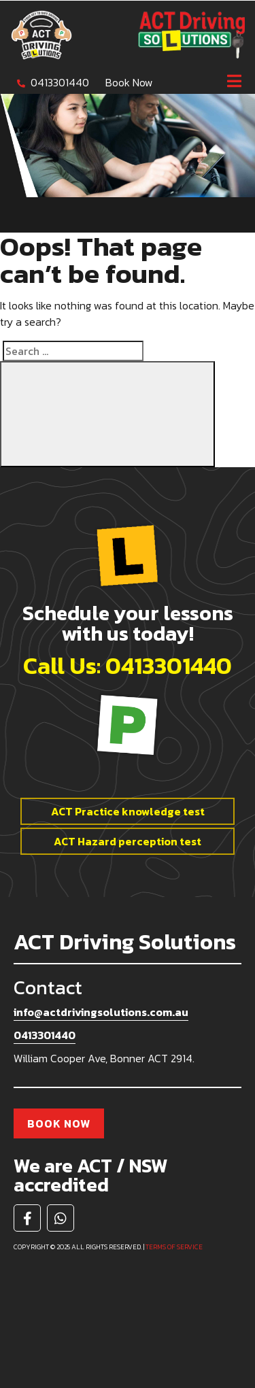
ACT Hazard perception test (127, 841)
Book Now (129, 82)
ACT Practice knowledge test (128, 811)
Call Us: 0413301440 (127, 665)
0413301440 (60, 82)
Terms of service (174, 1247)
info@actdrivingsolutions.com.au (101, 1012)
